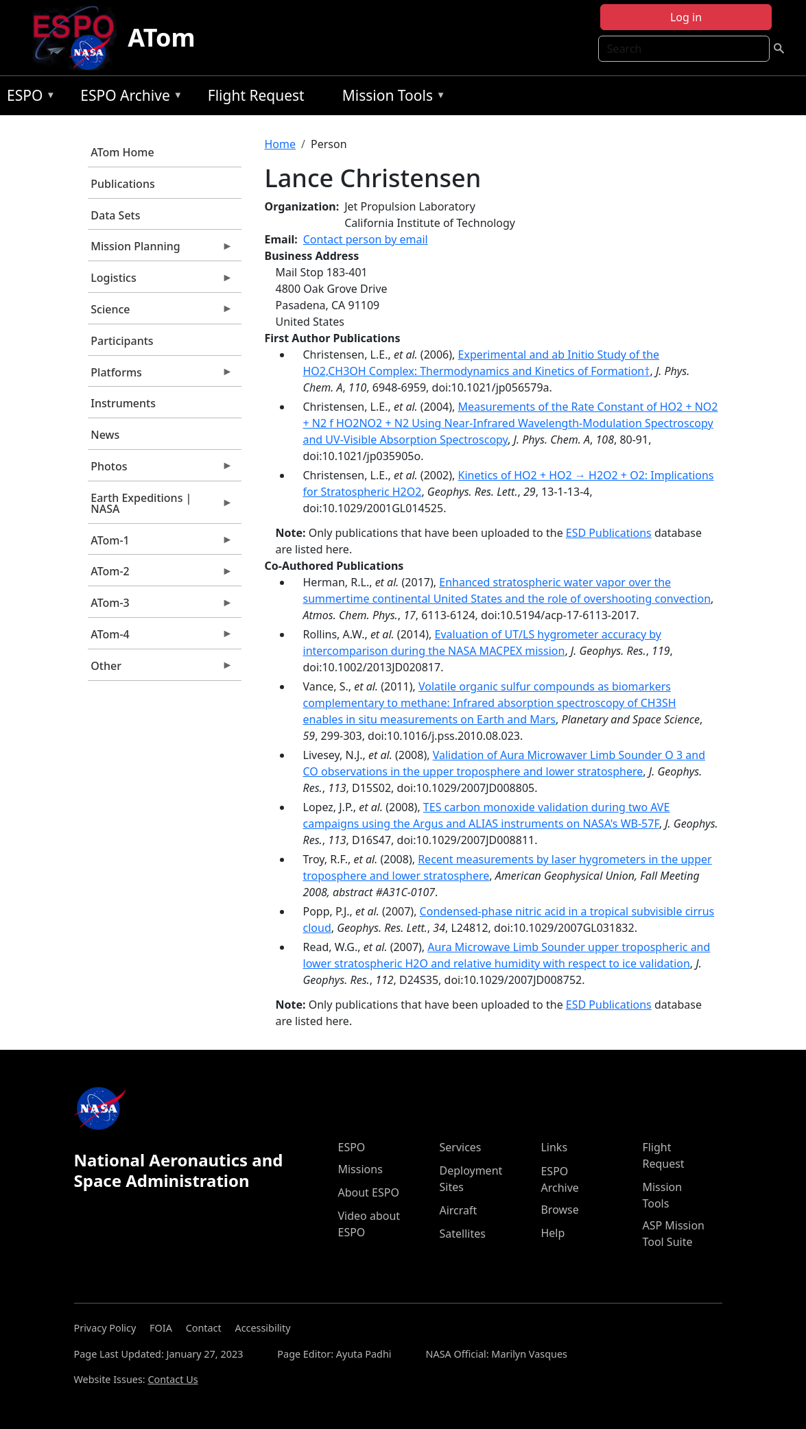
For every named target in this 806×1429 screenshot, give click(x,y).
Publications (122, 183)
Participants (122, 340)
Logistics (160, 281)
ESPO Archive (127, 98)
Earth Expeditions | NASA (160, 506)
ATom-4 (160, 638)
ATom (161, 37)
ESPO (28, 98)
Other (160, 669)
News (105, 434)
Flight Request (256, 95)
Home (280, 144)
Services (460, 1147)
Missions (359, 1169)
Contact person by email (365, 239)
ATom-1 (160, 544)
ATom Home (122, 152)
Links (554, 1147)
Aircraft (458, 1210)
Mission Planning (160, 250)
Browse (559, 1209)
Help (553, 1232)
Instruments (123, 403)
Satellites (462, 1233)
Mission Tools (390, 98)
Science (160, 313)
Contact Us (172, 1379)
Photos (160, 470)
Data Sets (115, 215)
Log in (686, 17)
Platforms (160, 376)
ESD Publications (609, 532)
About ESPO (368, 1192)
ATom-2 (160, 575)
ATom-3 (160, 606)
